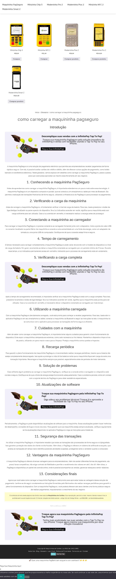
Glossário (44, 112)
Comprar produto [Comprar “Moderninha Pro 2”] (99, 59)
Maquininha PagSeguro (12, 4)
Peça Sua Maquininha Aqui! (10, 566)
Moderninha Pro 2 (55, 4)
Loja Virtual (51, 551)
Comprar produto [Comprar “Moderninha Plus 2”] (71, 59)
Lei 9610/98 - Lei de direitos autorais (91, 498)
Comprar (16, 59)
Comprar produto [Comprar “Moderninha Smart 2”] (16, 101)
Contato (85, 551)
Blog (37, 551)
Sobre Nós (31, 551)
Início (37, 112)
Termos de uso (77, 551)
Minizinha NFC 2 (96, 4)
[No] (26, 577)
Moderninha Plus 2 (75, 4)
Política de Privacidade (63, 551)
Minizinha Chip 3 (35, 4)
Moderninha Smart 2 (11, 9)
